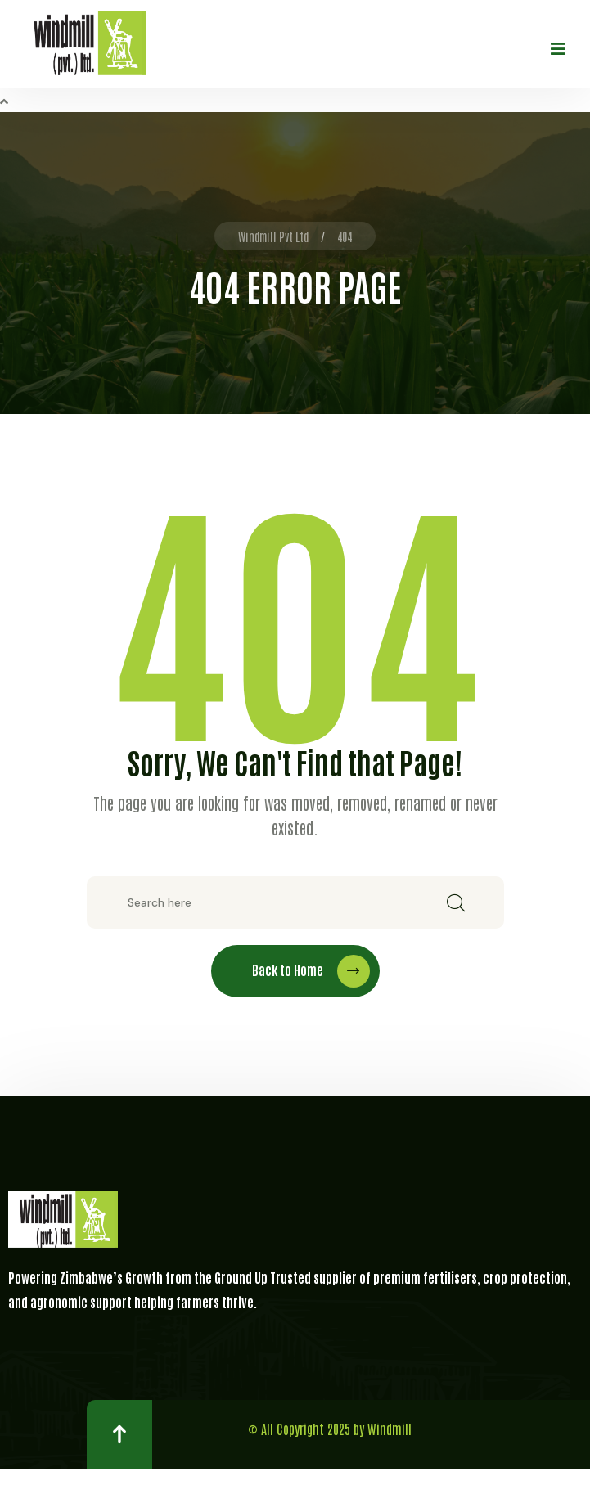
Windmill (389, 1428)
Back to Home (311, 971)
